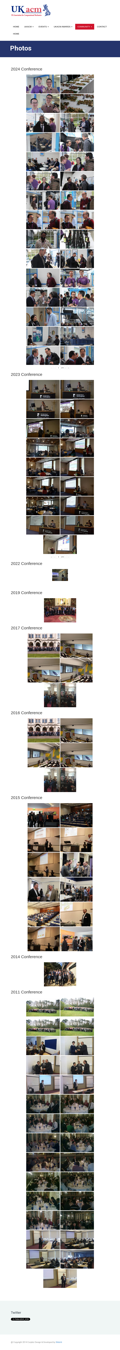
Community (84, 26)
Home (16, 26)
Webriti (59, 1342)
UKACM (29, 26)
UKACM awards (63, 26)
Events (44, 26)
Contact (102, 26)
